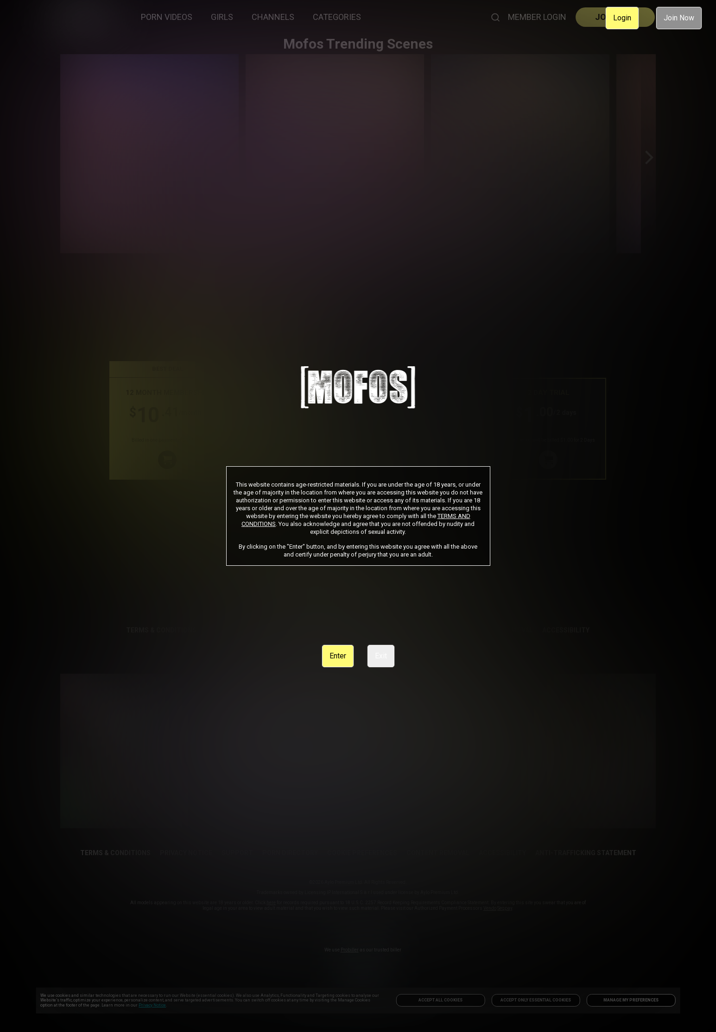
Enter (337, 655)
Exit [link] (381, 655)
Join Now (679, 17)
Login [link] (622, 17)
